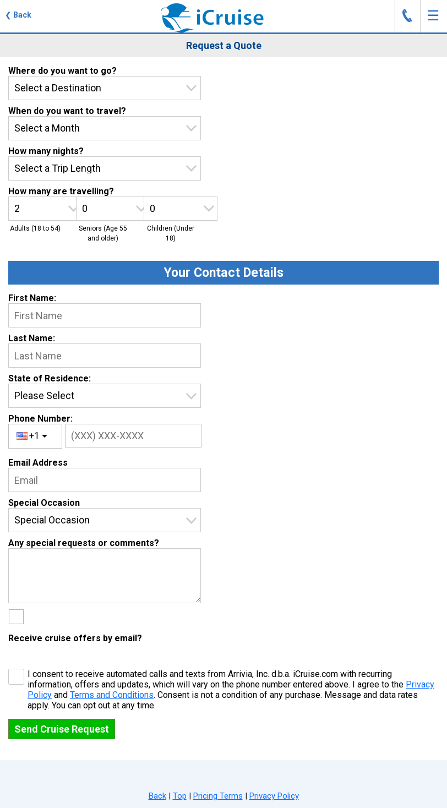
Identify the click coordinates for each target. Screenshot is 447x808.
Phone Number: (40, 418)
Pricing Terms (218, 796)
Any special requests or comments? (83, 543)
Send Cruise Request (61, 729)
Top (180, 796)
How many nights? (46, 151)
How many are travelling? (61, 191)
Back (157, 796)
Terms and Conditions (112, 695)
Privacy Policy (274, 796)
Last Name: (31, 338)
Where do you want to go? (62, 70)
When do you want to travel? (67, 111)
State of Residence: (49, 378)
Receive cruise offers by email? (75, 638)
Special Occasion (44, 503)
